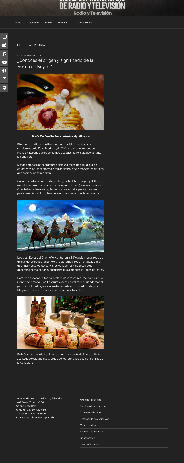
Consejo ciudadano (90, 412)
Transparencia (84, 22)
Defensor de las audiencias (94, 418)
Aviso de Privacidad (90, 399)
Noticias (64, 22)
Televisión (33, 22)
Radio (48, 22)
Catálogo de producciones (94, 406)
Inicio (18, 22)
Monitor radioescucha (92, 431)
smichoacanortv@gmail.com (42, 417)
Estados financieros (90, 444)
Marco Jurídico (88, 425)
